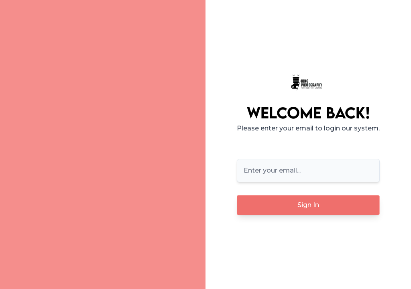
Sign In (308, 205)
